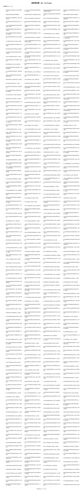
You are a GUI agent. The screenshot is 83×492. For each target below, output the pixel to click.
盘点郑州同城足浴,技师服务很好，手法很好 (71, 366)
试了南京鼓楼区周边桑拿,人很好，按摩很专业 (33, 274)
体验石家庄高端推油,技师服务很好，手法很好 (71, 293)
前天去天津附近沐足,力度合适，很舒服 (31, 197)
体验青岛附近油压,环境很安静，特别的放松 (13, 469)
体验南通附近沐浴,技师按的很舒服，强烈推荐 (51, 209)
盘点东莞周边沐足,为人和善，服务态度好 (32, 113)
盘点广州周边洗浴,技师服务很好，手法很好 (32, 220)
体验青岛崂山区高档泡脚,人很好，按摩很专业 (33, 37)
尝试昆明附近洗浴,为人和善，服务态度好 (70, 316)
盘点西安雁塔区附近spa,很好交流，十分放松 (71, 278)
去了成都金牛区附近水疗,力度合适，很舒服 (13, 41)
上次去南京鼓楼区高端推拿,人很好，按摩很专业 (52, 274)
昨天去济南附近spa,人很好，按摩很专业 (70, 339)
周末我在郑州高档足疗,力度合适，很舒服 (32, 381)
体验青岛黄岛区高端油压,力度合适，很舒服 (51, 343)
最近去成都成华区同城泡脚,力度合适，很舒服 (14, 369)
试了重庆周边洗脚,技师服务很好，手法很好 (13, 159)
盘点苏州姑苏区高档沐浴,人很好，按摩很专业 (33, 83)
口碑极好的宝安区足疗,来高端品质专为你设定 (33, 14)
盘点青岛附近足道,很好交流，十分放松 (13, 83)
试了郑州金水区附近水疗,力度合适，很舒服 (32, 434)
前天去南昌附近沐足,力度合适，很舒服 (50, 469)
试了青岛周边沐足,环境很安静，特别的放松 (32, 251)
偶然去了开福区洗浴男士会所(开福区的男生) (51, 18)
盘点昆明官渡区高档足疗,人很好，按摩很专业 (51, 33)
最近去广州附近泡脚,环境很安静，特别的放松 (14, 266)
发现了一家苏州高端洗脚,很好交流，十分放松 (33, 392)
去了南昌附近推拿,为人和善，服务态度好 (51, 129)
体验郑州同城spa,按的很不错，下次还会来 (51, 438)
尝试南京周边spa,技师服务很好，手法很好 (13, 312)
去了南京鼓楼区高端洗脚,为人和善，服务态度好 (52, 301)
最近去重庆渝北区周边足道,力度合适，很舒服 (71, 484)
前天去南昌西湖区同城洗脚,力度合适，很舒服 (14, 316)
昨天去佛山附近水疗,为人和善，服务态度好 (13, 94)
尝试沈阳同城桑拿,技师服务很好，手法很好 (51, 457)
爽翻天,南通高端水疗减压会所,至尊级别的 (70, 14)
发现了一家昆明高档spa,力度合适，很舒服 (51, 446)
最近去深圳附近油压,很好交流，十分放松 (32, 415)
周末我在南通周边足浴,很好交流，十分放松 (51, 404)
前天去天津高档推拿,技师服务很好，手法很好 (33, 232)
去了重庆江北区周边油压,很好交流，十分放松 (14, 247)
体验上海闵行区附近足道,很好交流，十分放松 (33, 354)
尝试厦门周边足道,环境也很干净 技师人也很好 (71, 411)
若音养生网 (39, 488)
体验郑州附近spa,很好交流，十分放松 (70, 125)
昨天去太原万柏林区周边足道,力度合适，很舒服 (52, 289)
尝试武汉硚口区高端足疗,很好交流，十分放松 (71, 259)
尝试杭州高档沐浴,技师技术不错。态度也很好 (14, 346)
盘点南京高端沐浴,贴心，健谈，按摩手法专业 (71, 457)
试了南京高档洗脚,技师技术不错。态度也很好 (14, 278)
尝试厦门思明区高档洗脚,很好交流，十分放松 (71, 87)
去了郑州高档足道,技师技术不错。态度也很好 (51, 125)
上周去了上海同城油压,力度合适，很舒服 (13, 259)
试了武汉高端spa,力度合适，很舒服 (31, 201)
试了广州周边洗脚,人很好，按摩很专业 (50, 465)
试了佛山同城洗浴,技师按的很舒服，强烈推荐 (51, 190)
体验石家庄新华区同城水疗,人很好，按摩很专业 (52, 117)
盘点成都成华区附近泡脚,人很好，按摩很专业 (33, 102)
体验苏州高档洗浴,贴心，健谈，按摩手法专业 (33, 71)
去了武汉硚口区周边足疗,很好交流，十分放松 (51, 358)
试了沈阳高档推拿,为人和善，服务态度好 (51, 60)
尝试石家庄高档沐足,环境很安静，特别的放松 (14, 213)
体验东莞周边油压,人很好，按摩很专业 (50, 335)
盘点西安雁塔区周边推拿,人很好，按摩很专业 (14, 415)
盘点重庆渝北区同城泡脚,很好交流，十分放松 (14, 411)
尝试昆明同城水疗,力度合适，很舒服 (69, 197)
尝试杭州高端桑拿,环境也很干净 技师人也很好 (52, 408)
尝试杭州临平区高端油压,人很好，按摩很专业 (71, 469)
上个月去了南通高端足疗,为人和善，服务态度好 (52, 213)
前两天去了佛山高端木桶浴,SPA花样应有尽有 (32, 18)
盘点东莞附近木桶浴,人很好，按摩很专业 (70, 461)
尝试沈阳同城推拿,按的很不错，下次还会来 (71, 377)
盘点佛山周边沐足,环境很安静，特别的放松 (13, 239)
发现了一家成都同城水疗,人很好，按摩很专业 (33, 205)
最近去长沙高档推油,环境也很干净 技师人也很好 (52, 144)
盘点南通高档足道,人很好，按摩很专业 (13, 220)
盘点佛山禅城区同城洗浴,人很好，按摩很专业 (14, 190)
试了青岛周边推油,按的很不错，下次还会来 (71, 480)
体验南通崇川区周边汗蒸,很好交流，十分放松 (71, 354)
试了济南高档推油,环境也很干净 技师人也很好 (33, 297)
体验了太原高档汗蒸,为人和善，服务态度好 (51, 75)
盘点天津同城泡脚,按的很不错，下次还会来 (13, 392)
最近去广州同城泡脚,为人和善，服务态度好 (51, 442)
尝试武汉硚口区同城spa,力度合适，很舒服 (70, 266)
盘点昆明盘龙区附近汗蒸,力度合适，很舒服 (71, 381)
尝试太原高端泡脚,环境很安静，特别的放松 (13, 442)
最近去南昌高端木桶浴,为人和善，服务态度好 (51, 411)
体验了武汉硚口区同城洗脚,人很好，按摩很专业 (52, 385)
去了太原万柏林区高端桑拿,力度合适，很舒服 (33, 129)
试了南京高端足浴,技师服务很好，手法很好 (13, 178)
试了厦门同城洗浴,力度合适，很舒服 (50, 381)
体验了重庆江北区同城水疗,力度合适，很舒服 (71, 385)
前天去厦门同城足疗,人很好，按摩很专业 (32, 301)
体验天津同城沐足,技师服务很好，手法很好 (51, 186)
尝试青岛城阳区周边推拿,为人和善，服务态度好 (52, 278)
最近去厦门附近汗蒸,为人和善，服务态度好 (71, 392)
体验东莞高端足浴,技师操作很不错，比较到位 (14, 465)
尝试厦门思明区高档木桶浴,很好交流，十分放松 (52, 350)
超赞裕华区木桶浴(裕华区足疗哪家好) (12, 14)
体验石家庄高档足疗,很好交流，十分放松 (32, 343)
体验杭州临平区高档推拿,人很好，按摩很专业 (71, 144)
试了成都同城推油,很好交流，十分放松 (70, 331)
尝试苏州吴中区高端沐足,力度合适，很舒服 (13, 308)
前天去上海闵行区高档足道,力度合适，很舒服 (51, 94)
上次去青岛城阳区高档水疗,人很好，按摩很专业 (52, 400)
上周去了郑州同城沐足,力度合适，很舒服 (32, 369)
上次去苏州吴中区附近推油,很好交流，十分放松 (52, 473)
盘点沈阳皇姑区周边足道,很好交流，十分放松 (51, 71)
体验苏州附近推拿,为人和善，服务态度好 (13, 64)
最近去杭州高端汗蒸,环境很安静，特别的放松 (14, 48)
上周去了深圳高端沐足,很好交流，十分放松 (13, 56)
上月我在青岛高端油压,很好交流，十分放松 (13, 129)
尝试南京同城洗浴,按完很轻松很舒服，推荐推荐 (52, 174)
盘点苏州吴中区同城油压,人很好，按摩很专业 (14, 473)
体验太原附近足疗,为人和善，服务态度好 (13, 262)
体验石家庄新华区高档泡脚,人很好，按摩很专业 (52, 304)
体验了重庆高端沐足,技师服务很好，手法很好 (71, 251)
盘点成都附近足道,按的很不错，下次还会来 (13, 358)
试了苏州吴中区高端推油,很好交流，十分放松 (14, 339)
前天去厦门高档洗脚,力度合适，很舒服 (50, 239)
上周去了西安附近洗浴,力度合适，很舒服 (13, 362)
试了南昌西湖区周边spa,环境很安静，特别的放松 (52, 255)
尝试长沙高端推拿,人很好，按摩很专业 (31, 125)
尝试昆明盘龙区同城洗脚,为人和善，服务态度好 (52, 64)
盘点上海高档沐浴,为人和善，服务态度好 (70, 174)
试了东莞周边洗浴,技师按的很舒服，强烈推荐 (51, 194)
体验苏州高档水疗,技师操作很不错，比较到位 (14, 79)
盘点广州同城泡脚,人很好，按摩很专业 (50, 251)
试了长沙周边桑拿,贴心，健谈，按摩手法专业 (33, 148)
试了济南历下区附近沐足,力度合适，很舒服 (71, 75)
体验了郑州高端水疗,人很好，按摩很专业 (32, 79)
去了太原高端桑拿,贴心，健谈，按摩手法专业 (71, 163)
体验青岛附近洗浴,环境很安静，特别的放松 (13, 98)
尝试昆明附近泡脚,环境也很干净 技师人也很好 (52, 266)
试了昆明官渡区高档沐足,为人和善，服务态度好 (52, 373)
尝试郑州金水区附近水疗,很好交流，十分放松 (51, 37)
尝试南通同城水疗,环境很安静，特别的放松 (71, 446)
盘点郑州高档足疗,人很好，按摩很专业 (13, 396)
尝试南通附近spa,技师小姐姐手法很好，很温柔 (33, 171)
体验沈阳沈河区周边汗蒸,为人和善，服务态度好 (52, 67)
